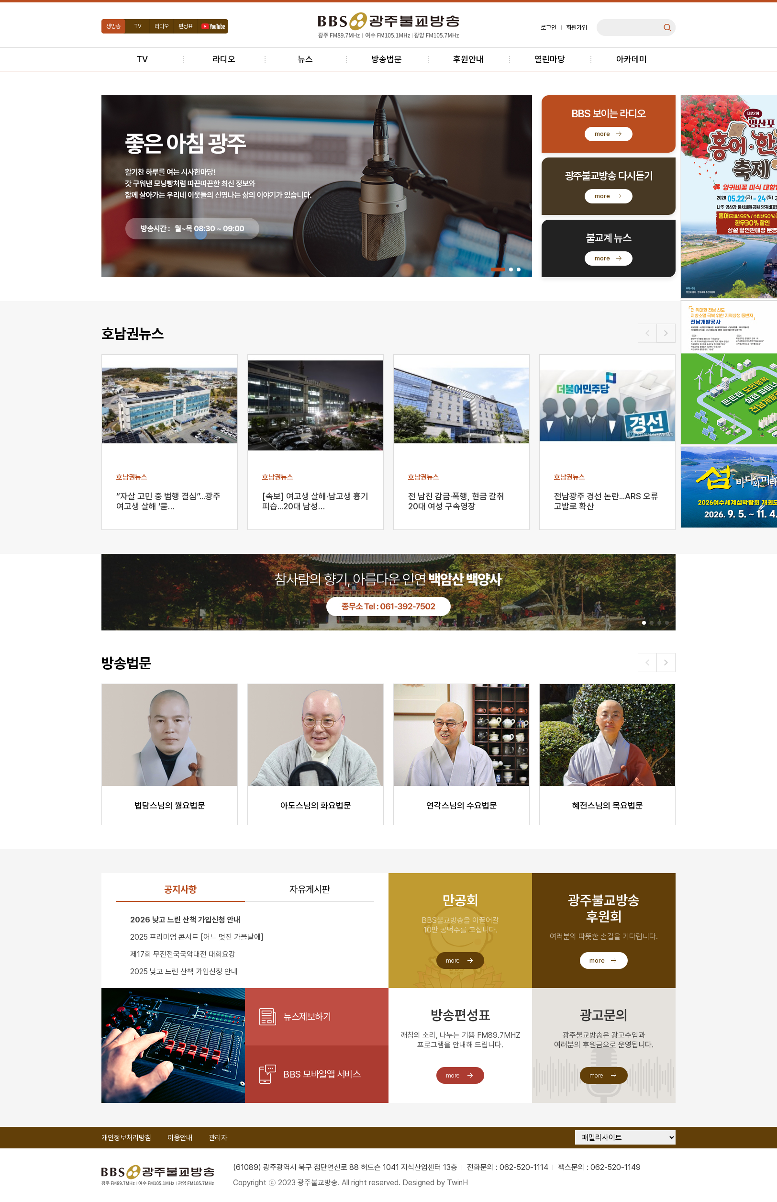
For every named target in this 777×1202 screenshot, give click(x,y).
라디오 (162, 26)
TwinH (457, 1182)
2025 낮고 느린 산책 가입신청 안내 (184, 971)
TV (138, 26)
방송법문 (386, 59)
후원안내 (468, 59)
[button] (498, 269)
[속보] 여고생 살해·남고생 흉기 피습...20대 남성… (315, 501)
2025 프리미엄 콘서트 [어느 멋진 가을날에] (197, 937)
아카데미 (631, 59)
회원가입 (576, 27)
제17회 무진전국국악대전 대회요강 (182, 954)
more (602, 133)
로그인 (548, 27)
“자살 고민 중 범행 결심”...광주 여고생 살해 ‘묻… (168, 501)
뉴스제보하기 (307, 1016)
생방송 (113, 26)
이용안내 (179, 1138)
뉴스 (305, 59)
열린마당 (549, 59)
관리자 (218, 1138)
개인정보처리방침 (126, 1138)
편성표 (185, 26)
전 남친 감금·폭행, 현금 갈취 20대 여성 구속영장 (456, 501)
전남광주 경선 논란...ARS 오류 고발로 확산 (606, 501)
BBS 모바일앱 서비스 (321, 1074)
